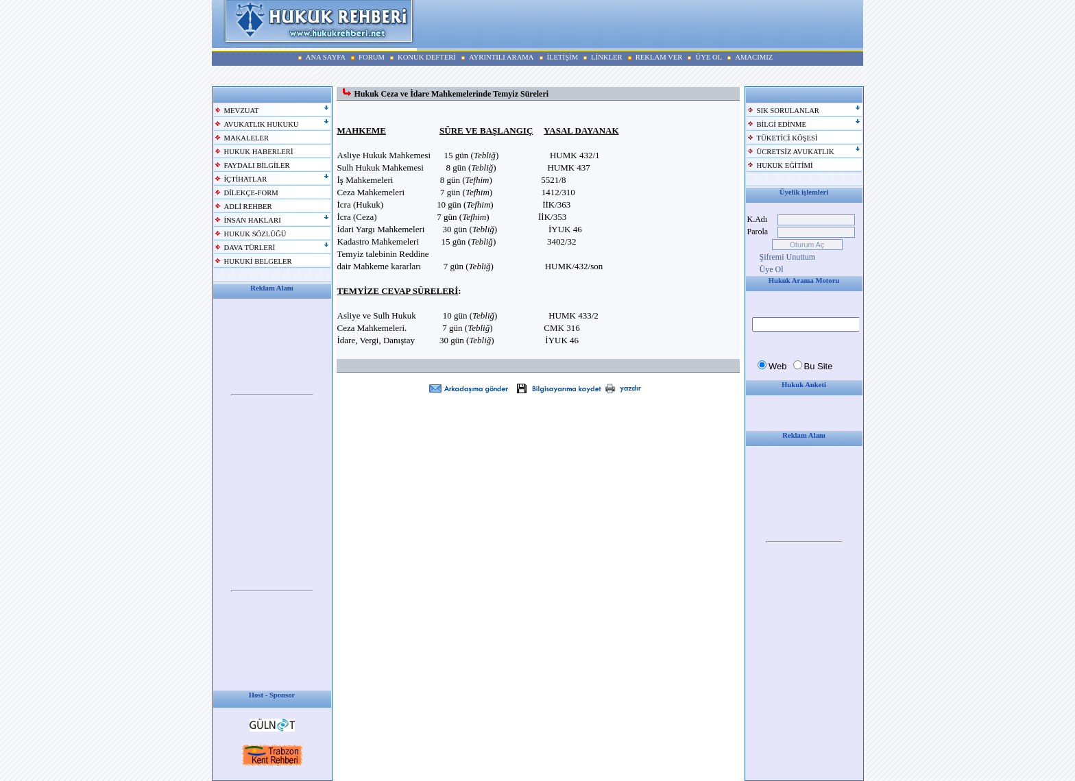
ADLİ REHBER (248, 206)
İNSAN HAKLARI (252, 220)
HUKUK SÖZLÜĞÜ (255, 234)
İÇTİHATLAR (245, 179)
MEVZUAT (241, 110)
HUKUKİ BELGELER (258, 261)
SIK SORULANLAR (788, 110)
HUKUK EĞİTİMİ (785, 165)
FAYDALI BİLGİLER (257, 165)
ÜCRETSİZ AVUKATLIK (795, 152)
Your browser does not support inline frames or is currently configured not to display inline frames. (272, 395)
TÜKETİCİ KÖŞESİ (787, 138)
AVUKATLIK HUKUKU (261, 124)
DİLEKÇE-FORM (251, 193)
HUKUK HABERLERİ (258, 152)
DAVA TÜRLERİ (250, 247)
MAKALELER (246, 138)
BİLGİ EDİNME (782, 124)
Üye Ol (772, 269)
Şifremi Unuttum (788, 257)
